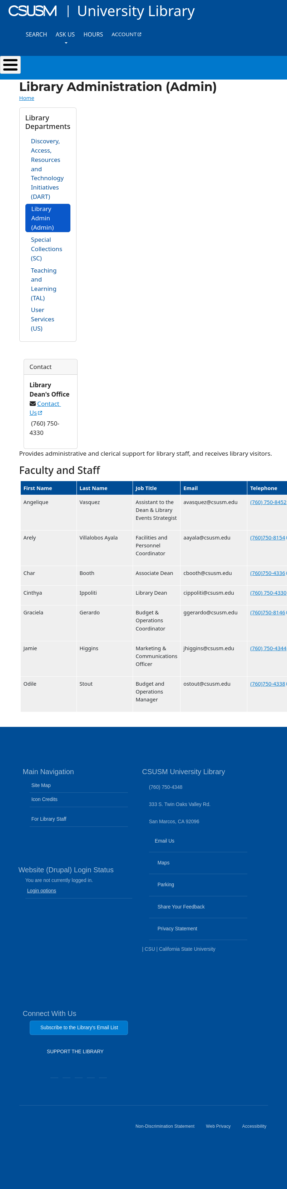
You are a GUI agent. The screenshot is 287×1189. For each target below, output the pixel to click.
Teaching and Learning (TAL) (44, 284)
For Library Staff (48, 819)
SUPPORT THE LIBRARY (75, 1053)
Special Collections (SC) (47, 248)
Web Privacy (221, 1129)
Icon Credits (44, 799)
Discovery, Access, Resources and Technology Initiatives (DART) (47, 168)
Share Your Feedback (178, 907)
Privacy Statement (189, 933)
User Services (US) (42, 319)
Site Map (41, 785)
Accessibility (257, 1129)
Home (26, 97)
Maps (175, 867)
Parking (178, 889)
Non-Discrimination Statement (167, 1129)
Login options (41, 890)
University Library (135, 10)
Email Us (199, 845)
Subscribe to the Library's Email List (79, 1027)
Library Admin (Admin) (42, 218)
